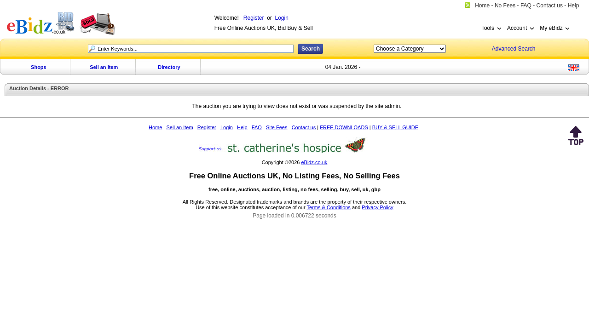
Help (242, 127)
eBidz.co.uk (314, 162)
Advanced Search (514, 49)
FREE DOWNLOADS (344, 127)
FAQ (257, 127)
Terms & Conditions (329, 207)
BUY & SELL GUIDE (395, 127)
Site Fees (276, 127)
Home (155, 127)
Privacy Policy (377, 207)
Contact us (304, 127)
